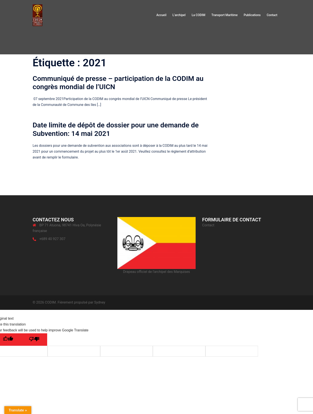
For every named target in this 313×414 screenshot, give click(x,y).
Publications (252, 15)
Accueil (161, 15)
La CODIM (198, 15)
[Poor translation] (34, 339)
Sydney (99, 302)
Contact (272, 15)
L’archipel (178, 15)
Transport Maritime (224, 15)
